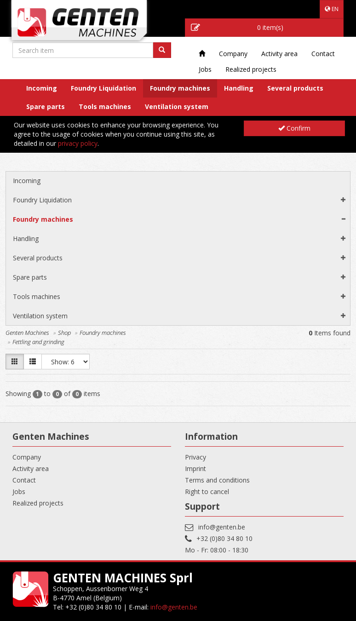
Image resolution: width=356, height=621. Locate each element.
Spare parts (45, 106)
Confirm (294, 128)
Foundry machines (180, 88)
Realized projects (250, 69)
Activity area (279, 53)
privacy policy (78, 143)
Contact (323, 53)
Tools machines (105, 106)
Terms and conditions (217, 480)
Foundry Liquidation (103, 88)
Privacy (195, 457)
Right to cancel (207, 491)
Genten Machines (27, 332)
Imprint (195, 468)
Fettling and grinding (38, 342)
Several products (295, 88)
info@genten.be (221, 527)
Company (233, 53)
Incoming (41, 88)
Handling (238, 88)
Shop (64, 332)
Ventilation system (176, 106)
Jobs (205, 69)
